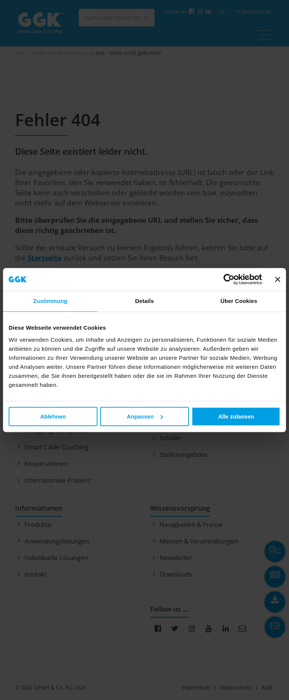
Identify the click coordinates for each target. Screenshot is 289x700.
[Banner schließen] (277, 279)
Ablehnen (53, 416)
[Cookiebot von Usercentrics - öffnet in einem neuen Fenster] (229, 279)
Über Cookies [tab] (239, 301)
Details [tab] (144, 301)
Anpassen (145, 416)
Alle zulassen (236, 416)
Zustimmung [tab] (50, 301)
